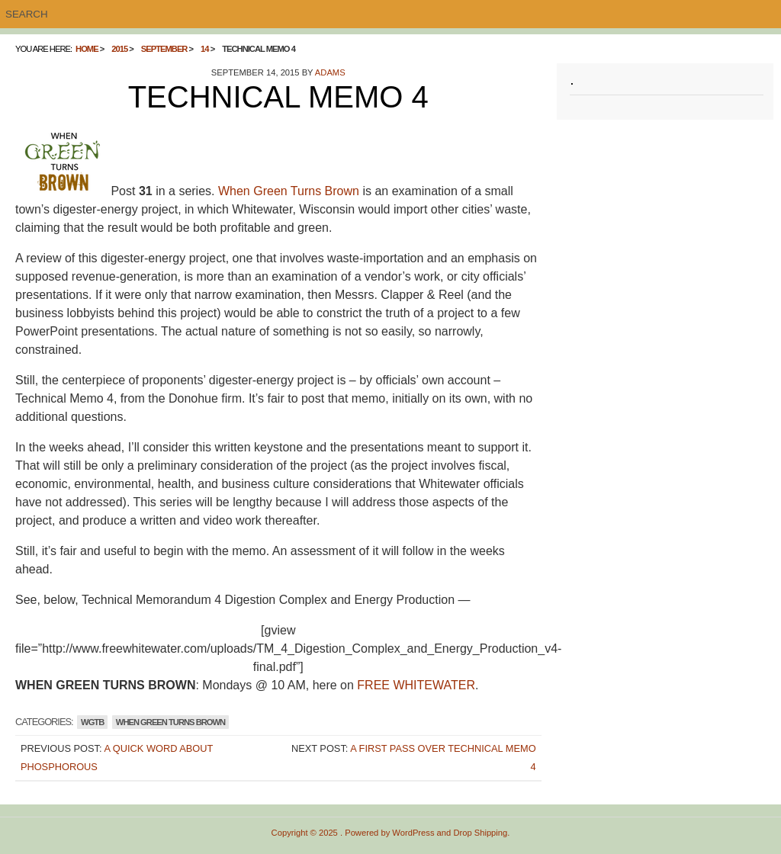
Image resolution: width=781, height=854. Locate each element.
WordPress (413, 832)
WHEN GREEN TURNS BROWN (170, 722)
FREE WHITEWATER (416, 685)
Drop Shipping (480, 832)
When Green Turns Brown (288, 191)
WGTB (92, 722)
